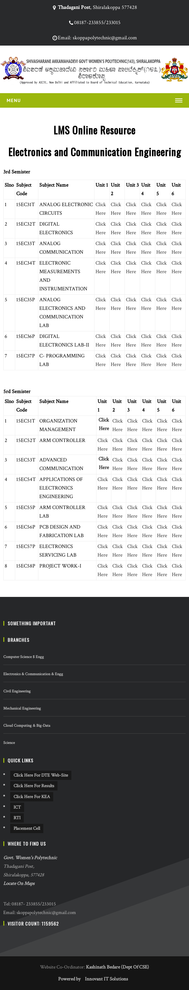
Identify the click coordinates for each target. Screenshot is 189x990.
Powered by (69, 979)
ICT (17, 807)
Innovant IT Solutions (106, 979)
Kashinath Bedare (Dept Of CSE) (117, 967)
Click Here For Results (34, 786)
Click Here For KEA (32, 797)
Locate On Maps (18, 883)
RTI (17, 818)
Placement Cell (27, 828)
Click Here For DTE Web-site (41, 775)
